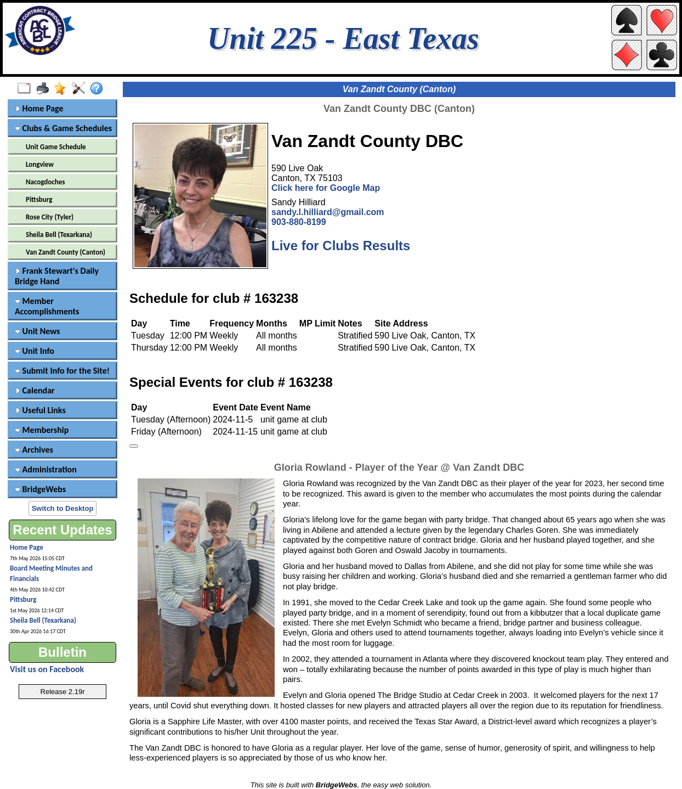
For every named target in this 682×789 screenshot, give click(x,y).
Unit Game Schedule (56, 147)
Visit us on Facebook (47, 669)
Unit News (37, 331)
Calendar (35, 390)
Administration (46, 469)
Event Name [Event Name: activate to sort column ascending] (285, 407)
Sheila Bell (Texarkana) (59, 234)
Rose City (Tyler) (49, 217)
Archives (34, 449)
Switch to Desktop (63, 508)
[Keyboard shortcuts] (133, 446)
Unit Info (34, 351)
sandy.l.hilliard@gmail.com (327, 212)
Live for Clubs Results (340, 245)
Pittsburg (39, 199)
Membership (42, 430)
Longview (40, 164)
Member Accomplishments (47, 306)
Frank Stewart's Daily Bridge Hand (57, 276)
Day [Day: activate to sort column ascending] (139, 407)
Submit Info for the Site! (62, 370)
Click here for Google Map (325, 188)
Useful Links (40, 410)
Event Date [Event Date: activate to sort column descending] (235, 407)
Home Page (39, 108)
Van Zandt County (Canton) (65, 252)
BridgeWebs (40, 489)
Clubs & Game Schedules (63, 128)
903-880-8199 (298, 222)
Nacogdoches (45, 182)
